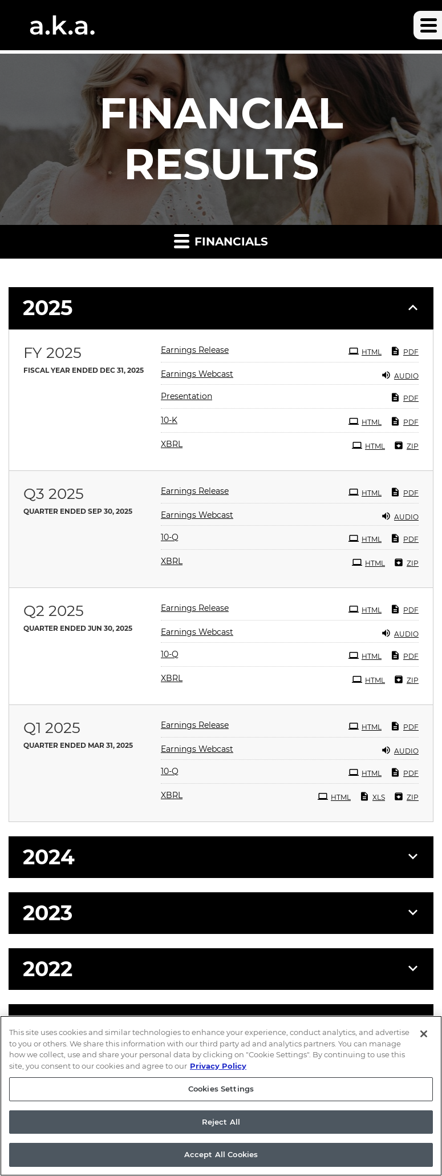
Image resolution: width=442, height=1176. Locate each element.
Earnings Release (195, 350)
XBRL (172, 444)
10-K (169, 420)
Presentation (186, 396)
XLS (372, 796)
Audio (400, 375)
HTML (365, 351)
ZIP (406, 445)
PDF (404, 351)
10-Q (170, 537)
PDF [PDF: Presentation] (404, 397)
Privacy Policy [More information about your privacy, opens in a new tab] (218, 1071)
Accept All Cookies (221, 1160)
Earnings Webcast (197, 374)
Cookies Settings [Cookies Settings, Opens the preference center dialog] (221, 1093)
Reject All (221, 1126)
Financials (221, 240)
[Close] (423, 1039)
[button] (427, 25)
